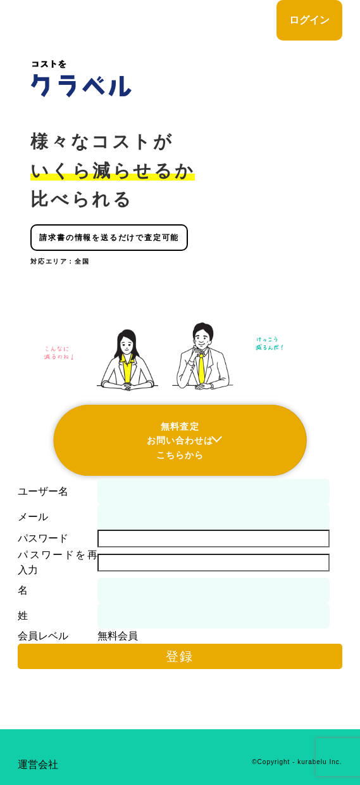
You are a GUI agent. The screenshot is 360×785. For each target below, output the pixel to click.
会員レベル (43, 635)
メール (33, 516)
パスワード (43, 538)
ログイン (309, 20)
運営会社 (38, 764)
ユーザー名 (43, 491)
